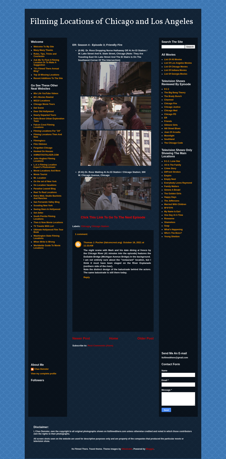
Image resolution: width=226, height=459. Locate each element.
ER (165, 118)
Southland (169, 139)
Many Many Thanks (43, 50)
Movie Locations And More (47, 170)
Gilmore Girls (171, 125)
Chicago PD (170, 114)
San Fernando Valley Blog (47, 202)
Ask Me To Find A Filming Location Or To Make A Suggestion (46, 62)
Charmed (168, 100)
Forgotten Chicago (43, 148)
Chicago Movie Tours (44, 104)
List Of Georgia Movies (175, 74)
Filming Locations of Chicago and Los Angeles (111, 21)
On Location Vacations (45, 185)
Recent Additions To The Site (48, 78)
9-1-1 (166, 89)
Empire (167, 175)
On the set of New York (45, 181)
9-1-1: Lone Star (172, 161)
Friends (168, 121)
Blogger (150, 449)
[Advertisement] (47, 306)
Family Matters (171, 186)
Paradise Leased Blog (45, 188)
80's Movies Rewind (43, 97)
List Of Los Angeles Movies (178, 63)
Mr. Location (40, 178)
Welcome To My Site (44, 46)
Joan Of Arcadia (172, 132)
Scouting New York (43, 205)
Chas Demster (41, 369)
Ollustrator (126, 449)
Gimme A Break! (172, 190)
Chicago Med (170, 110)
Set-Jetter (38, 213)
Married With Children (175, 204)
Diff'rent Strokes (172, 172)
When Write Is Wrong (44, 242)
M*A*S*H (168, 208)
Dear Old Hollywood (44, 111)
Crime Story (170, 168)
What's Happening (173, 229)
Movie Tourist (40, 174)
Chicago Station (100, 226)
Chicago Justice (172, 107)
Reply (87, 277)
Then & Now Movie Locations (48, 222)
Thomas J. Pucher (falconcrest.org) (103, 242)
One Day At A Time (173, 215)
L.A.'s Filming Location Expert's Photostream (45, 166)
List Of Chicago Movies (176, 66)
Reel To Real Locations (45, 192)
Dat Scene (39, 108)
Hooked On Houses (43, 151)
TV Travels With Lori (44, 226)
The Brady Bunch (173, 96)
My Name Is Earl (172, 211)
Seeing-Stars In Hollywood (47, 209)
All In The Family (172, 165)
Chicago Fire (170, 103)
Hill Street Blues (172, 128)
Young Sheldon (172, 236)
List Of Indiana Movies (175, 70)
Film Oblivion (40, 144)
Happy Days (170, 197)
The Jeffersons (171, 201)
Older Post (145, 338)
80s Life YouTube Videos (46, 93)
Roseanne (169, 218)
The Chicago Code (173, 143)
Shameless (169, 222)
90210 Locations (42, 100)
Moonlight (169, 135)
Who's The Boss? (173, 233)
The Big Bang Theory (175, 92)
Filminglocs (39, 140)
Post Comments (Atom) (100, 345)
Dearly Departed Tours (45, 115)
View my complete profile (43, 373)
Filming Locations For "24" (47, 131)
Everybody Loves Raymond (178, 183)
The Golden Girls (172, 193)
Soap (166, 226)
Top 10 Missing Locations (46, 75)
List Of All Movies (173, 59)
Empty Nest (170, 179)
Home (113, 338)
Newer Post (81, 338)
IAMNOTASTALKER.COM (46, 155)
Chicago (85, 226)
